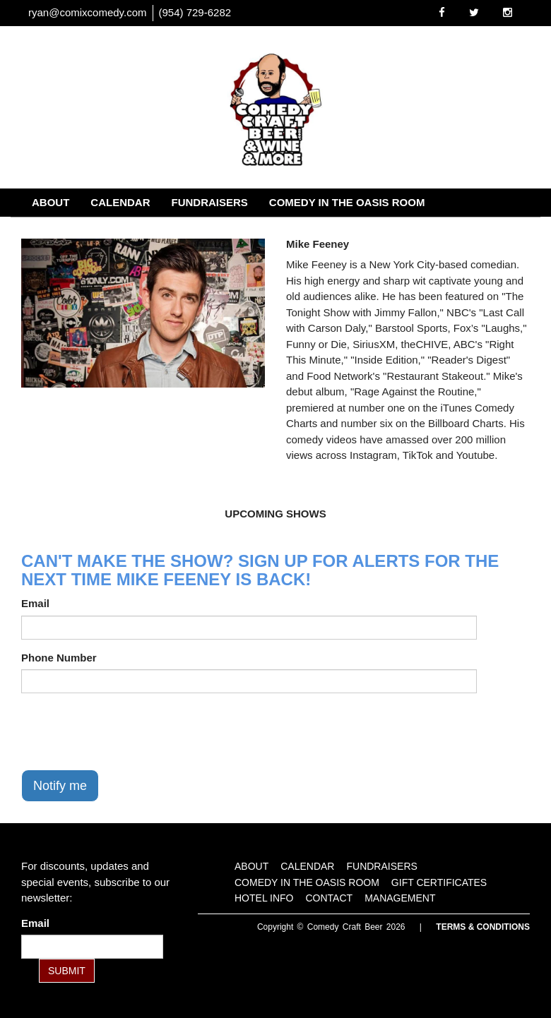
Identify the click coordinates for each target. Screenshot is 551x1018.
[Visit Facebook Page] (442, 12)
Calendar (120, 202)
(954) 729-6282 (195, 12)
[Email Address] (92, 947)
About (50, 202)
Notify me (60, 786)
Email (35, 603)
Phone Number (59, 658)
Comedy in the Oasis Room (347, 202)
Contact (267, 230)
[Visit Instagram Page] (507, 12)
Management (352, 230)
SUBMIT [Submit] (66, 970)
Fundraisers (210, 202)
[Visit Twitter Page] (474, 12)
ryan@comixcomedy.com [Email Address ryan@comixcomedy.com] (87, 12)
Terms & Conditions (483, 927)
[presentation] (128, 731)
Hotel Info (188, 230)
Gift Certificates (83, 230)
